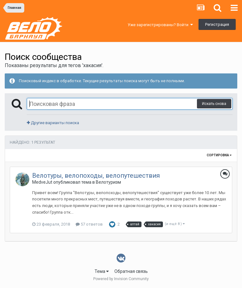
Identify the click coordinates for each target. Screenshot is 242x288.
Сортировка (219, 155)
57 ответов (89, 224)
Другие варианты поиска (53, 122)
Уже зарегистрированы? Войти (160, 24)
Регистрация (217, 24)
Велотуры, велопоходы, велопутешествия (96, 175)
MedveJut (42, 182)
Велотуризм (108, 182)
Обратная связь (131, 271)
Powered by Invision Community (121, 279)
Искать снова (214, 103)
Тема (102, 271)
